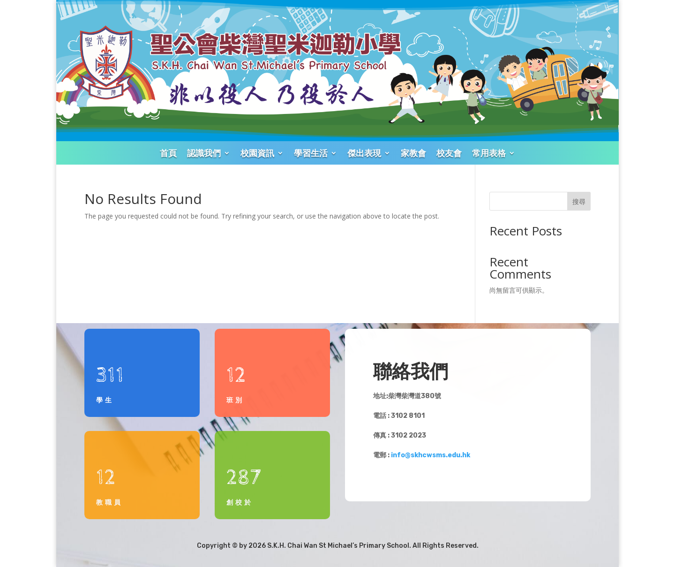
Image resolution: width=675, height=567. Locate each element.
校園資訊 (257, 153)
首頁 (168, 153)
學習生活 (311, 153)
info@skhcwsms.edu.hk (430, 455)
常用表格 (489, 153)
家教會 (413, 153)
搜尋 (578, 201)
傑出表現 (364, 153)
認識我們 (204, 153)
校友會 (449, 153)
